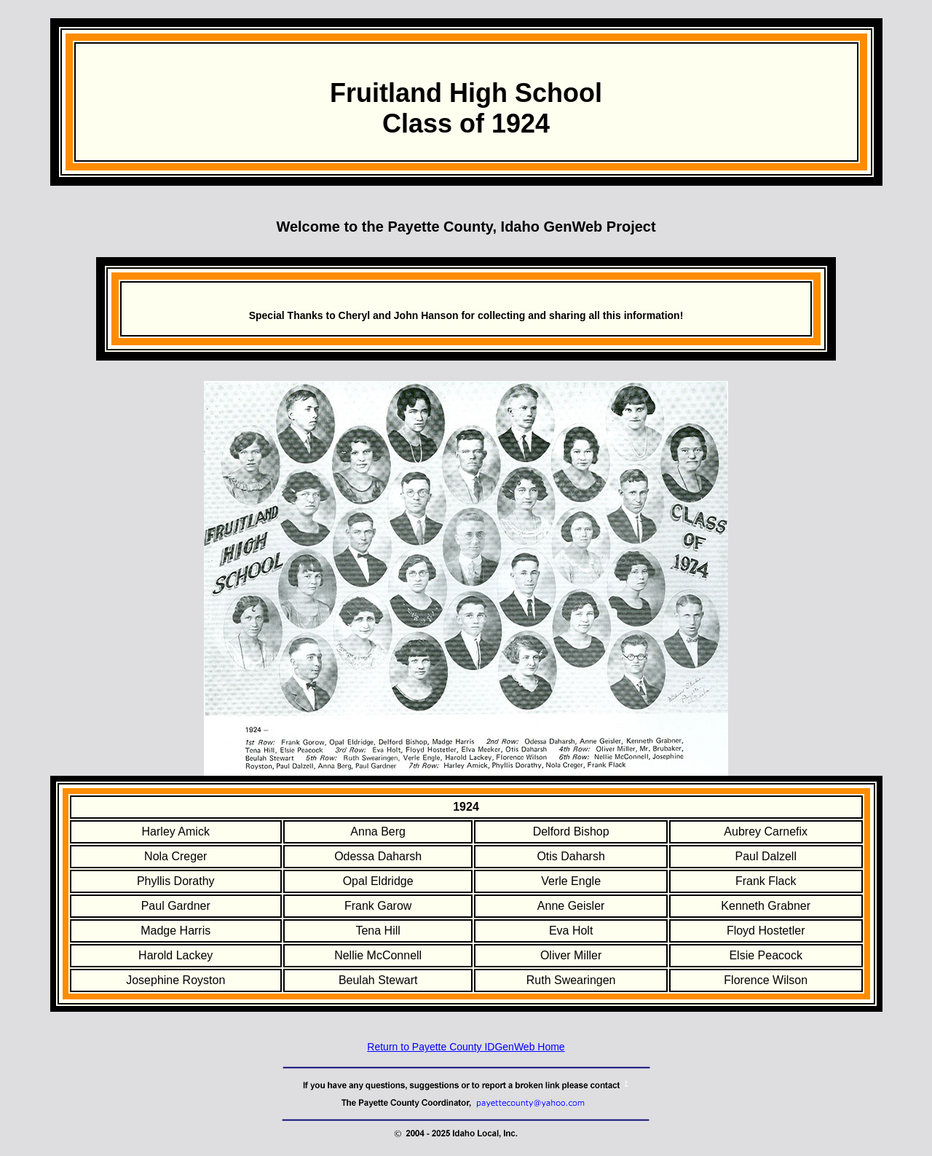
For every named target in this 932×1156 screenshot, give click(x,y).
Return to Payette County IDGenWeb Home (465, 1047)
